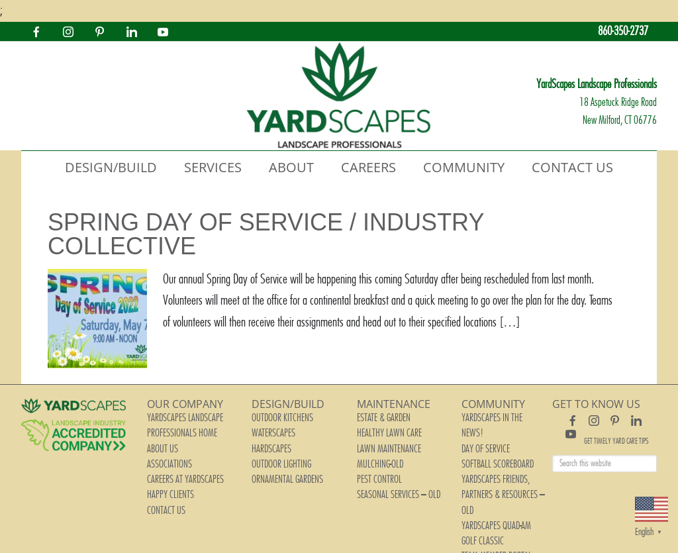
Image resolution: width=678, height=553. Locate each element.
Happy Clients (164, 462)
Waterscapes (268, 425)
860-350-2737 (618, 31)
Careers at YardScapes (176, 453)
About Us (158, 434)
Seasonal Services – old (388, 462)
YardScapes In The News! (493, 416)
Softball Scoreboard (489, 434)
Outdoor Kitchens (274, 416)
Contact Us (161, 472)
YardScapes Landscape (339, 96)
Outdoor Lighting (274, 444)
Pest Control (374, 453)
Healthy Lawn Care (381, 425)
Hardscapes (266, 434)
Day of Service (480, 425)
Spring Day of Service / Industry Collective (266, 234)
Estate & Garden (378, 416)
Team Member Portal (488, 481)
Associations (163, 444)
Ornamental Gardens (279, 453)
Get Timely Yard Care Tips (616, 441)
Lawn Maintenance (380, 434)
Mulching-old (374, 444)
